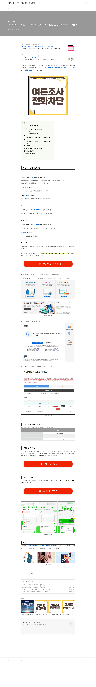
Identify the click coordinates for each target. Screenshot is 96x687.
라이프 (24, 581)
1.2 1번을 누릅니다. (31, 131)
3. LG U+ (28, 139)
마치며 (26, 156)
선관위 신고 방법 (29, 151)
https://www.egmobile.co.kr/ (29, 54)
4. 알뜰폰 (28, 145)
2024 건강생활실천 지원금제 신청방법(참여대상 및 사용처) (35, 591)
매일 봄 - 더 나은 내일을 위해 (21, 3)
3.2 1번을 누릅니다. (31, 143)
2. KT (27, 135)
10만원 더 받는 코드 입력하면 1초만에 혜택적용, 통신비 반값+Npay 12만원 (41, 48)
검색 (83, 3)
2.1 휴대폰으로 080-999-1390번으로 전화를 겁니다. (38, 137)
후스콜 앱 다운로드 (48, 491)
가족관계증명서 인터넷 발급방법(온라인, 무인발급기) (33, 588)
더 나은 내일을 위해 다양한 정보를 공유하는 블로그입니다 (35, 624)
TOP (86, 661)
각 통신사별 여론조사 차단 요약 (33, 148)
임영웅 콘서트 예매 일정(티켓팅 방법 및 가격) (32, 584)
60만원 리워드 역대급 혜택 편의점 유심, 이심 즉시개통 (37, 46)
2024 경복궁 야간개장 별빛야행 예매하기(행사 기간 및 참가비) (36, 586)
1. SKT (27, 128)
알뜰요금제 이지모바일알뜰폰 (30, 57)
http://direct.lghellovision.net (29, 44)
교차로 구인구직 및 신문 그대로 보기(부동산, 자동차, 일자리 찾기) (36, 589)
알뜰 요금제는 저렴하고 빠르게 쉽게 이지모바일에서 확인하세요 (38, 59)
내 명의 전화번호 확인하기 (48, 264)
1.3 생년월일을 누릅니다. (32, 133)
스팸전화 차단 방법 (29, 154)
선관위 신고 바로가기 (48, 464)
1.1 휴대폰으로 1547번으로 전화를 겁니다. (36, 130)
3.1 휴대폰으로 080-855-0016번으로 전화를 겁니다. (38, 141)
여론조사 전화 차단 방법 (31, 126)
